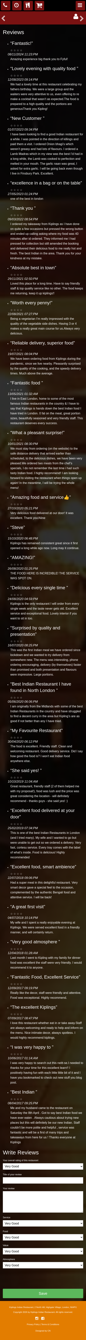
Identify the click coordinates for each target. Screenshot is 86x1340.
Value (5, 1245)
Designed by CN (43, 1331)
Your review (8, 1188)
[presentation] (31, 1278)
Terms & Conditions (50, 1324)
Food (5, 1231)
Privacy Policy (33, 1324)
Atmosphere (9, 1259)
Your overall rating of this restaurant (20, 1160)
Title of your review (12, 1174)
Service (6, 1217)
